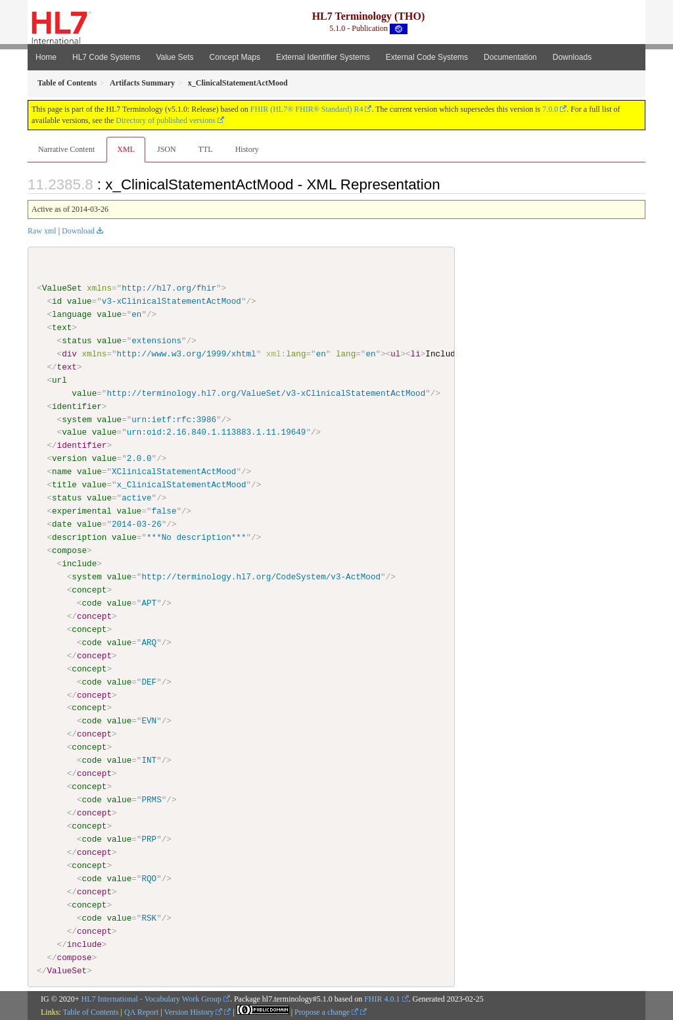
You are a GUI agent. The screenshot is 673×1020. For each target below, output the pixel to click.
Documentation (510, 57)
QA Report (141, 1011)
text (62, 327)
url (59, 380)
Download (78, 230)
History (247, 149)
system (76, 419)
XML (126, 149)
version (69, 458)
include (79, 564)
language (72, 314)
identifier (77, 406)
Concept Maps (235, 57)
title (64, 485)
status (76, 341)
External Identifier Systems (323, 57)
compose (69, 550)
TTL (205, 149)
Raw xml (42, 230)
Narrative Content (66, 149)
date (62, 524)
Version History (193, 1011)
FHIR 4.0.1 (382, 999)
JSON (166, 149)
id (57, 301)
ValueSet (62, 288)
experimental (82, 511)
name (62, 471)
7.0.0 (550, 109)
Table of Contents (90, 1011)
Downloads (572, 57)
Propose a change (326, 1011)
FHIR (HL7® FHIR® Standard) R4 (306, 109)
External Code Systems (427, 57)
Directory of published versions (166, 120)
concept (89, 590)
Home (46, 57)
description (79, 537)
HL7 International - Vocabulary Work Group (151, 999)
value (79, 301)
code (91, 602)
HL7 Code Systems (106, 57)
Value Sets (174, 57)
